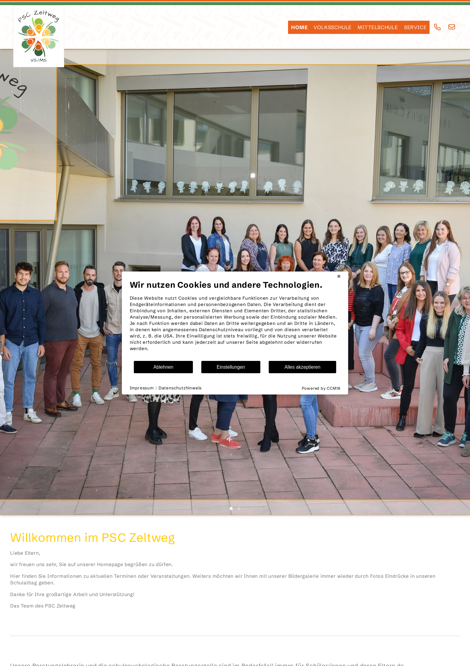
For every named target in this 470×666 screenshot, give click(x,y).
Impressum (142, 388)
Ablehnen (163, 367)
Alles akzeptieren (302, 367)
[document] (235, 320)
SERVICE (415, 27)
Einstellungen (231, 367)
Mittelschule (378, 27)
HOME (299, 27)
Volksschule (333, 27)
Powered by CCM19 (321, 388)
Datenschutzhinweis (180, 388)
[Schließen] (339, 276)
